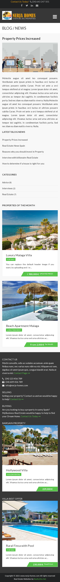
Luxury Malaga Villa (19, 255)
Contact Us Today (31, 416)
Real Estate (7, 194)
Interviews (7, 188)
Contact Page (22, 373)
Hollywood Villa (16, 470)
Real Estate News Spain (13, 145)
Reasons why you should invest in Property (23, 151)
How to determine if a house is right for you (23, 163)
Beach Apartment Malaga (22, 325)
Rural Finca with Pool (20, 545)
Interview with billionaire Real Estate (20, 157)
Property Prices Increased (15, 139)
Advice (5, 182)
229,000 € (47, 489)
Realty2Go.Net (40, 579)
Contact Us (17, 399)
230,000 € (43, 564)
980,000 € (40, 274)
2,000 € (41, 344)
